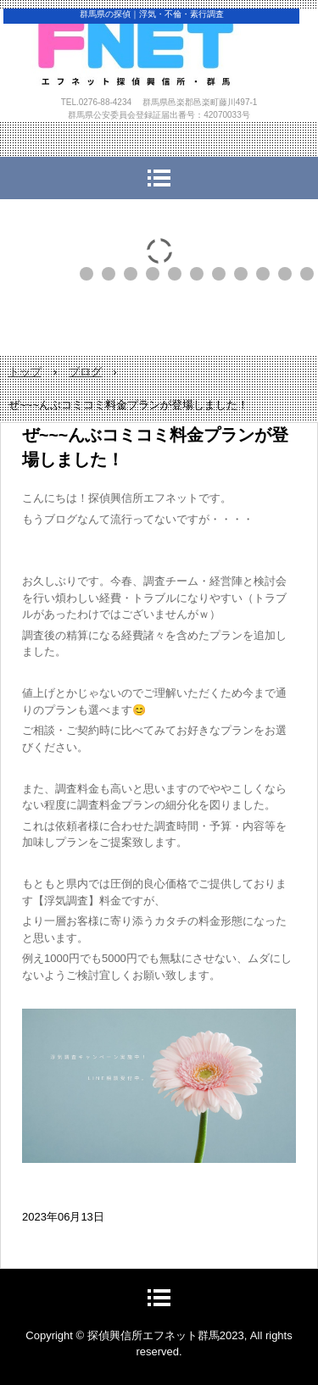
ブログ (85, 371)
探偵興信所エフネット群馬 (159, 67)
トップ (25, 371)
